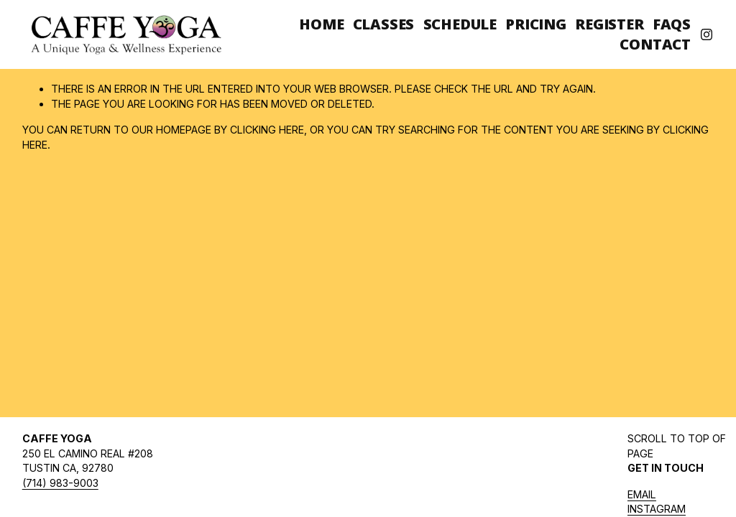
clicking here (267, 130)
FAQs (672, 24)
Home (321, 24)
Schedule (460, 24)
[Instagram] (706, 34)
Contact (655, 44)
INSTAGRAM (656, 509)
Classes (384, 24)
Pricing (535, 24)
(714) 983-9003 (60, 483)
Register (609, 24)
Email (641, 494)
